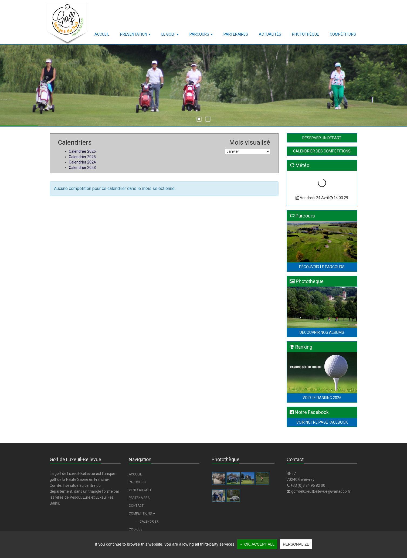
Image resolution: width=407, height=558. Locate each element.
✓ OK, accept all (257, 544)
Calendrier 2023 (82, 167)
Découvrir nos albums (322, 332)
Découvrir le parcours (322, 267)
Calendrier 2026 (82, 151)
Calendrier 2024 (82, 162)
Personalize (296, 544)
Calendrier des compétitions (322, 151)
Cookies (135, 529)
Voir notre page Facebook (322, 422)
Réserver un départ (321, 138)
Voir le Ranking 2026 (322, 398)
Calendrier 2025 (82, 157)
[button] (135, 34)
